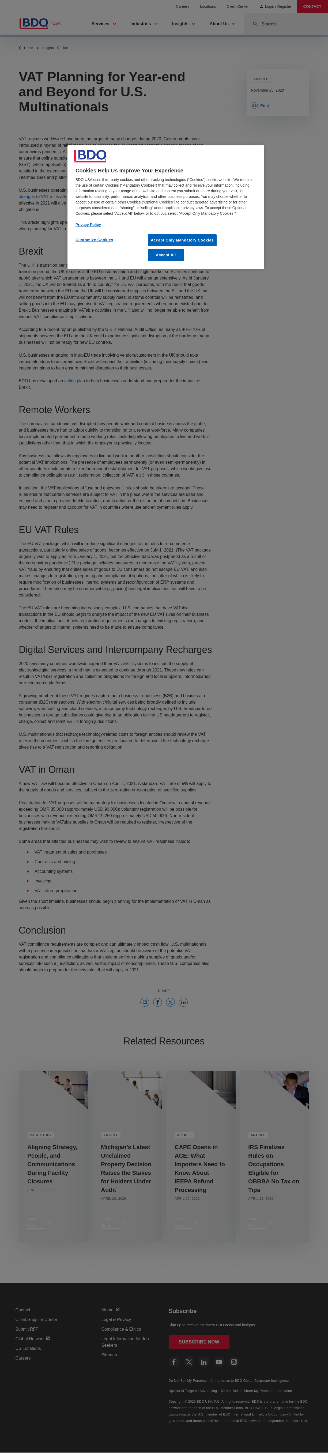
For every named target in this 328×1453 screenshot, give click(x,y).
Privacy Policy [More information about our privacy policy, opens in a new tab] (88, 224)
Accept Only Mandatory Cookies (182, 240)
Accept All (166, 255)
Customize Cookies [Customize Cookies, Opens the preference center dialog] (94, 240)
